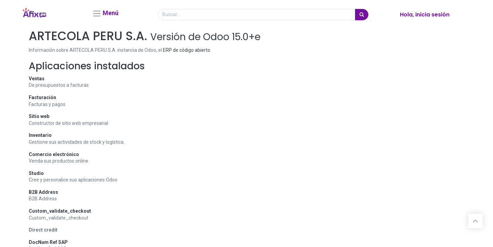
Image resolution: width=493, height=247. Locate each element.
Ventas (37, 81)
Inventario (40, 138)
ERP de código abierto (186, 53)
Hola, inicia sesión (425, 16)
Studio (36, 175)
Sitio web (39, 119)
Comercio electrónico (54, 157)
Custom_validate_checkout (60, 213)
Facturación (42, 100)
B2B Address (43, 195)
